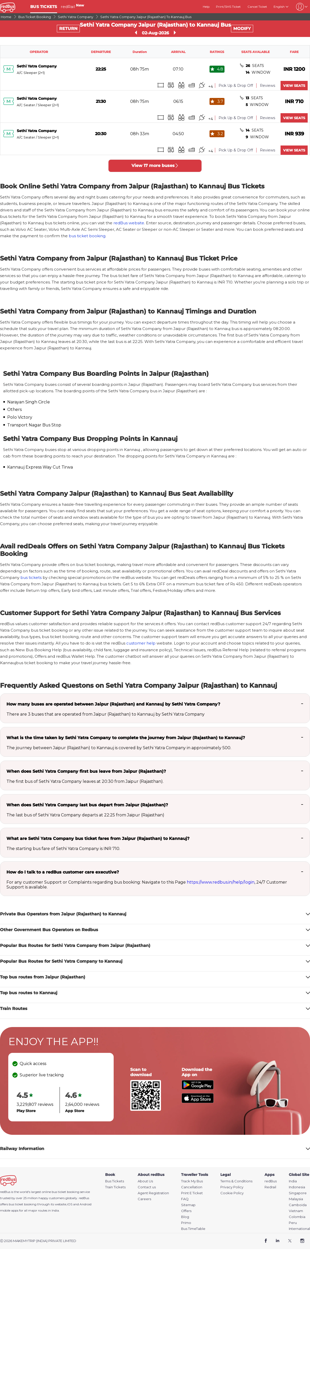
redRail (72, 6)
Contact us (147, 1187)
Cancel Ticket (257, 7)
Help (206, 7)
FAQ (185, 1199)
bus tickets (31, 577)
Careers (144, 1199)
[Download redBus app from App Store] (198, 1101)
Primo (186, 1222)
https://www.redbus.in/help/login (220, 882)
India (293, 1181)
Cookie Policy (232, 1193)
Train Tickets (115, 1187)
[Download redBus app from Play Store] (198, 1088)
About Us (145, 1181)
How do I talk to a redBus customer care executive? (62, 872)
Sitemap (188, 1205)
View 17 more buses (155, 165)
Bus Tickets (114, 1181)
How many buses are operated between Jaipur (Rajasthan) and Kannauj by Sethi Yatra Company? (113, 704)
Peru (293, 1222)
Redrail (270, 1187)
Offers (186, 1211)
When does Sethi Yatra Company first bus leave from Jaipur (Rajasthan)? (86, 771)
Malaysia (296, 1199)
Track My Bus (192, 1181)
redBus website (128, 222)
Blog (185, 1217)
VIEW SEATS (294, 85)
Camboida (298, 1205)
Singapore (298, 1193)
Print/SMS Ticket (228, 7)
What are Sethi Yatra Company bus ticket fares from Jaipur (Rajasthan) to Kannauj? (97, 838)
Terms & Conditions (236, 1181)
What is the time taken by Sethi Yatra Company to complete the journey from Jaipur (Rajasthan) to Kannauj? (125, 737)
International (299, 1228)
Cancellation (191, 1187)
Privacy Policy (231, 1187)
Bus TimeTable (193, 1228)
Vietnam (296, 1211)
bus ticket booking (87, 235)
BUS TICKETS (43, 6)
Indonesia (297, 1187)
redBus (84, 1198)
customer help (141, 643)
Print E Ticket (192, 1193)
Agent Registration (153, 1193)
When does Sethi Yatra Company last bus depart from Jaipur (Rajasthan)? (87, 804)
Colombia (297, 1217)
